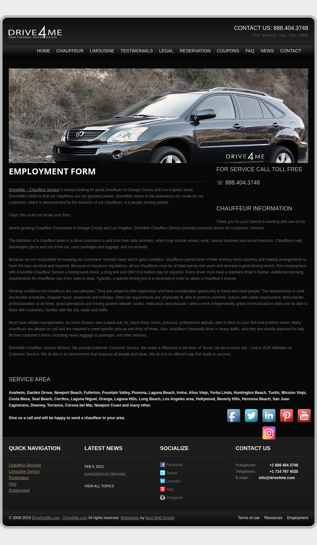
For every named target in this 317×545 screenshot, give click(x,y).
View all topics (99, 486)
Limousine (102, 50)
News (267, 50)
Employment (19, 490)
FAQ (249, 50)
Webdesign (129, 518)
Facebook (171, 465)
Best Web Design (160, 518)
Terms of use (249, 518)
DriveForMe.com (46, 518)
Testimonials (136, 50)
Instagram (171, 497)
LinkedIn (170, 481)
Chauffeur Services (25, 465)
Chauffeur (70, 50)
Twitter (168, 473)
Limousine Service (24, 471)
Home (43, 50)
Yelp (166, 489)
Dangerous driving (105, 474)
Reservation (195, 50)
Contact (290, 50)
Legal (166, 50)
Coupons (228, 50)
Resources (273, 518)
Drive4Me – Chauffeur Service (34, 190)
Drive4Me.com (75, 518)
